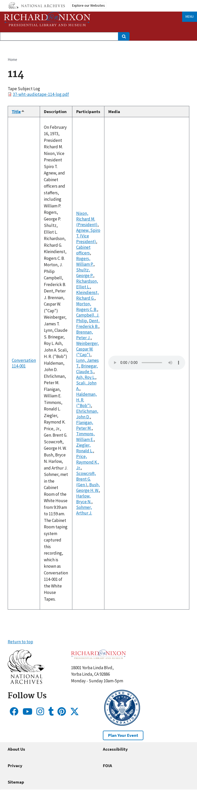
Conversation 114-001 (24, 363)
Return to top (20, 642)
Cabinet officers (83, 250)
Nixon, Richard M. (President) (86, 218)
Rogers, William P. (84, 261)
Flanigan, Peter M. (84, 425)
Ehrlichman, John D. (87, 414)
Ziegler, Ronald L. (84, 448)
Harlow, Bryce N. (83, 498)
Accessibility (115, 749)
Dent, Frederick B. (88, 323)
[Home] (47, 19)
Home (12, 59)
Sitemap (16, 782)
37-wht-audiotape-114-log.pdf (41, 94)
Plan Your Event (123, 735)
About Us (16, 749)
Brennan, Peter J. (84, 335)
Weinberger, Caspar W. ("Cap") (87, 349)
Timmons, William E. (85, 436)
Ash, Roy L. (85, 377)
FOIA (107, 765)
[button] (26, 682)
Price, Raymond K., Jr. (87, 462)
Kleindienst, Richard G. (87, 295)
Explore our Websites (88, 5)
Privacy (15, 765)
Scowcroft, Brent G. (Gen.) (86, 479)
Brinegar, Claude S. (87, 368)
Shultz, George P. (84, 272)
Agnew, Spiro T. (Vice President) (88, 235)
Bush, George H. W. (88, 487)
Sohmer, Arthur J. (84, 510)
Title (18, 111)
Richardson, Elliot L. (87, 284)
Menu (189, 16)
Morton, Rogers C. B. (86, 306)
